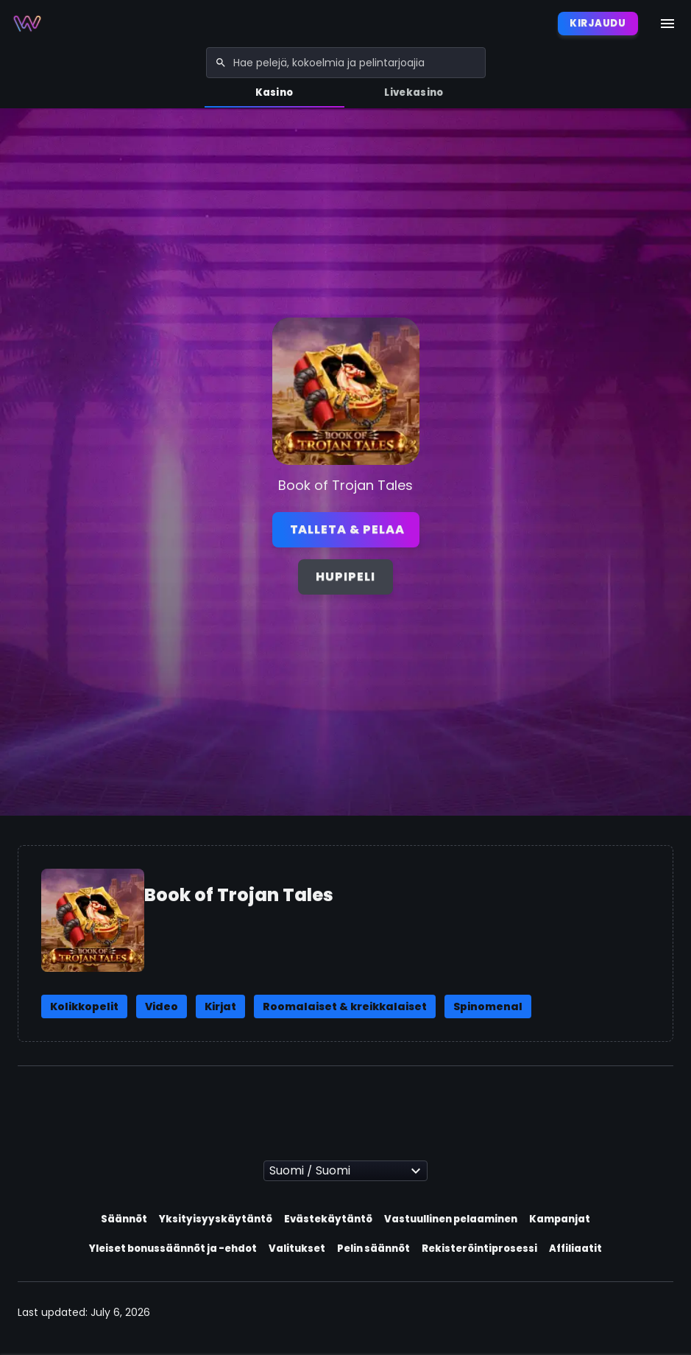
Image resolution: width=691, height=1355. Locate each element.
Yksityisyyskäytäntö (215, 1219)
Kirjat (220, 1006)
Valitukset (297, 1249)
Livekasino (413, 92)
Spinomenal (487, 1006)
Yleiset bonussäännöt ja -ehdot (173, 1249)
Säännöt (124, 1219)
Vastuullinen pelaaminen (450, 1219)
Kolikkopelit (84, 1006)
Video (161, 1006)
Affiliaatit (575, 1249)
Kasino (274, 92)
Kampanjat (559, 1219)
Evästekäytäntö (328, 1219)
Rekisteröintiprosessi (479, 1249)
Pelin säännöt (373, 1249)
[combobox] (346, 62)
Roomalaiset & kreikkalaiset (345, 1006)
